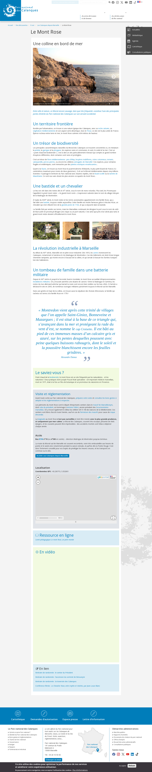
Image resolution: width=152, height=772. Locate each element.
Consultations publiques (122, 744)
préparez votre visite (84, 398)
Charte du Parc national (17, 740)
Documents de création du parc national (128, 737)
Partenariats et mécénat (17, 749)
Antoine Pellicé (73, 407)
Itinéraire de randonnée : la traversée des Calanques (55, 681)
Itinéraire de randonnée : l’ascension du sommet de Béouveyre (60, 677)
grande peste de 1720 (70, 205)
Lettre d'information (94, 719)
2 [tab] (109, 104)
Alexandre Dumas (69, 357)
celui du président (46, 407)
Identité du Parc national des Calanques (23, 735)
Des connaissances (92, 12)
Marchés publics (119, 732)
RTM (41, 439)
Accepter (122, 766)
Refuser (132, 766)
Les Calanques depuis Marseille (48, 25)
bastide (46, 202)
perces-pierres (49, 162)
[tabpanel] (76, 77)
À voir (32, 25)
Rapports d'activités (121, 735)
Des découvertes (63, 12)
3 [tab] (112, 104)
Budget (11, 744)
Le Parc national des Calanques (67, 2)
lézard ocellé (99, 173)
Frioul (89, 131)
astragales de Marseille (83, 162)
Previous (38, 76)
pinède (37, 150)
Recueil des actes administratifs (125, 742)
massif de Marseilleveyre (103, 405)
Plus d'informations (80, 770)
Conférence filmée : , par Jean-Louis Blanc (67, 686)
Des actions (117, 12)
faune (44, 169)
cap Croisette (83, 329)
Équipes (12, 747)
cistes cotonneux (99, 159)
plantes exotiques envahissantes (84, 164)
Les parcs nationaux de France (95, 2)
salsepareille (38, 162)
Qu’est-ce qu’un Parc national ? (19, 732)
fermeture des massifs (89, 412)
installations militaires (41, 281)
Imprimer (128, 26)
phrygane (57, 150)
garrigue (46, 150)
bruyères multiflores (83, 159)
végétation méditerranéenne (44, 131)
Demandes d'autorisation (44, 719)
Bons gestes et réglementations (20, 737)
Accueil (10, 25)
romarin (110, 159)
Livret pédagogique (54, 539)
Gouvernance (14, 742)
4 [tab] (114, 104)
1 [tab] (107, 104)
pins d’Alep (70, 159)
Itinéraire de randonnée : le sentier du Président (54, 672)
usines (95, 253)
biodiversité (54, 377)
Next (113, 76)
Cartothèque (18, 719)
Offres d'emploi (119, 740)
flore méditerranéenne (56, 159)
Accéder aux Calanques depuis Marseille (52, 456)
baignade (41, 419)
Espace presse (70, 719)
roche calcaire (103, 128)
